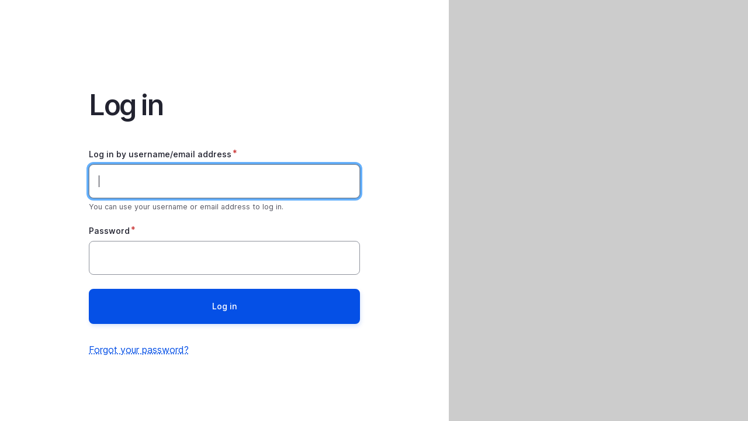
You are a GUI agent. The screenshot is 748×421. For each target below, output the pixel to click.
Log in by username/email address (160, 154)
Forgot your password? (139, 350)
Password (109, 231)
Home (224, 32)
